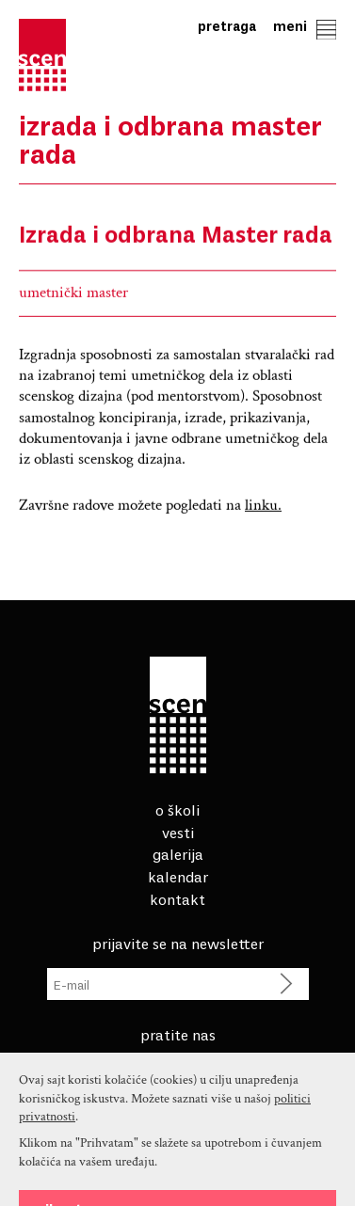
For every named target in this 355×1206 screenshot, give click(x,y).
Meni (304, 26)
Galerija (178, 853)
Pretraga (227, 26)
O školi (177, 809)
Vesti (178, 831)
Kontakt (177, 898)
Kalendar (178, 875)
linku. (263, 508)
